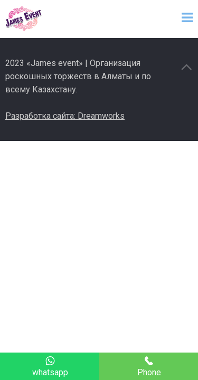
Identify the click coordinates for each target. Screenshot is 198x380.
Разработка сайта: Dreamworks (65, 116)
